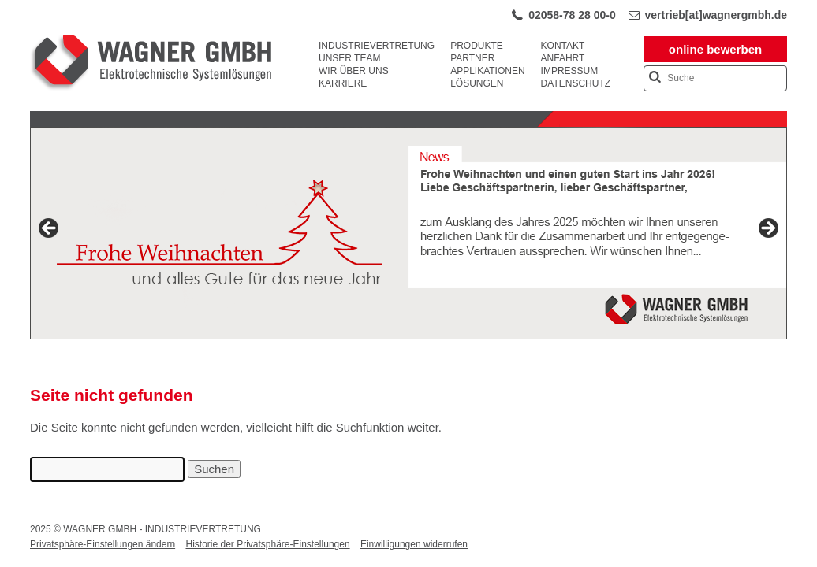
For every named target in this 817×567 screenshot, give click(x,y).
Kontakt (563, 45)
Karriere (343, 83)
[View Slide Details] (408, 233)
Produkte (476, 45)
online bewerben (715, 49)
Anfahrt (563, 58)
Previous (50, 229)
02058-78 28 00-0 (572, 15)
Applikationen (487, 70)
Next (767, 229)
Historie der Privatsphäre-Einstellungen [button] (267, 544)
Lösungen (476, 83)
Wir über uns (354, 70)
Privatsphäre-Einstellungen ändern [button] (102, 544)
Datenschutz (575, 83)
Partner (472, 58)
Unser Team (349, 58)
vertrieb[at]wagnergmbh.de (716, 15)
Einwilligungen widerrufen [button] (414, 544)
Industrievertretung (377, 45)
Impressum (570, 70)
